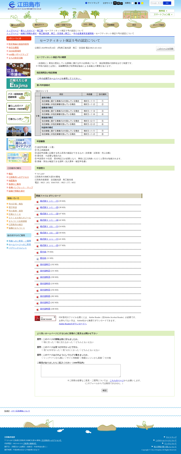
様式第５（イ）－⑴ (49, 201)
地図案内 (13, 181)
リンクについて (170, 443)
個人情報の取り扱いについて (165, 447)
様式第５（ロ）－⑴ (49, 226)
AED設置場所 (15, 51)
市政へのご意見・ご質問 (20, 241)
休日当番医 (14, 48)
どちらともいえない (85, 342)
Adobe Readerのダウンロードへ (73, 324)
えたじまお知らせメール (20, 218)
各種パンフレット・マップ (21, 187)
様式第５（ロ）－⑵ (49, 233)
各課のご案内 (15, 184)
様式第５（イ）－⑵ (49, 207)
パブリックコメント (18, 248)
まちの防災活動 (16, 58)
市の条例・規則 (16, 211)
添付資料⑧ (45, 309)
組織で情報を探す (29, 33)
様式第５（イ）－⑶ (49, 214)
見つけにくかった (71, 350)
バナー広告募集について (20, 411)
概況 (11, 174)
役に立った (49, 342)
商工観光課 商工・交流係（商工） (55, 33)
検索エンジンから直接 (92, 358)
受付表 (43, 252)
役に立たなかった (65, 342)
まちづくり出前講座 (18, 221)
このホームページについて (166, 440)
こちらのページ (117, 380)
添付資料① (45, 264)
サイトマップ (171, 437)
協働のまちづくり (17, 228)
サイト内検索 (73, 358)
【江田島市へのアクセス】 (51, 440)
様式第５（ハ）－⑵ (49, 245)
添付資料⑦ (45, 302)
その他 (108, 358)
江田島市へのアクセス (19, 177)
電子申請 (13, 207)
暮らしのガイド (28, 31)
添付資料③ (45, 277)
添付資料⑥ (45, 296)
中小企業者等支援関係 (83, 33)
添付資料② (45, 271)
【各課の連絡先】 (30, 443)
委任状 (43, 258)
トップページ (12, 31)
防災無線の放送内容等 (19, 44)
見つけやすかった (52, 350)
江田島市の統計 (16, 225)
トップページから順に (54, 358)
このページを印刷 (165, 49)
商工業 (40, 31)
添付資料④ (45, 284)
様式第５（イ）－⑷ (49, 220)
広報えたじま (15, 214)
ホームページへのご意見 (20, 244)
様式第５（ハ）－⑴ (49, 239)
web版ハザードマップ (18, 54)
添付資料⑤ (45, 290)
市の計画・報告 (16, 204)
